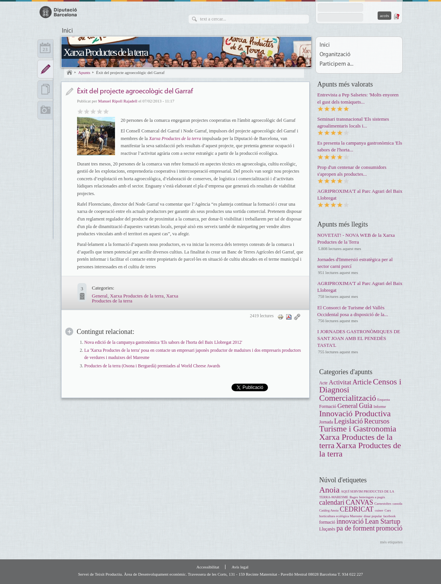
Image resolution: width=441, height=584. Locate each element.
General (99, 296)
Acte (323, 383)
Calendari (45, 48)
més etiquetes (391, 542)
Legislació (348, 421)
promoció (389, 528)
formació (327, 522)
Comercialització (347, 398)
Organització (335, 55)
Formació (327, 406)
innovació (350, 521)
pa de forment (355, 528)
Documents (45, 89)
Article (362, 382)
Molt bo (99, 111)
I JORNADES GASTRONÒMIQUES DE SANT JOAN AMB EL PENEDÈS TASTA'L (358, 338)
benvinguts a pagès (372, 497)
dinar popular (373, 516)
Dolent (80, 111)
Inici (67, 31)
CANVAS (359, 502)
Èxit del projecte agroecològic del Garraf (130, 72)
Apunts (84, 72)
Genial (106, 111)
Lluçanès (327, 529)
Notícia (69, 92)
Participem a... (336, 64)
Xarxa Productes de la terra (105, 52)
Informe (379, 407)
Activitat (340, 382)
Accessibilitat (207, 567)
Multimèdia (45, 110)
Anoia (329, 489)
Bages (354, 497)
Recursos (376, 421)
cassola (397, 503)
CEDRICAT (356, 509)
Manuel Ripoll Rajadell (117, 101)
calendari (332, 502)
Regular (86, 111)
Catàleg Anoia (329, 510)
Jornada (326, 422)
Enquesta (383, 399)
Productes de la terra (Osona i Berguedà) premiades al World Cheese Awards (152, 366)
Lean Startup (382, 521)
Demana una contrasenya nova (396, 16)
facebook (389, 516)
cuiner (379, 510)
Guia (365, 405)
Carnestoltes (383, 503)
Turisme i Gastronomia (357, 428)
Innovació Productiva (355, 413)
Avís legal (240, 567)
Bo (93, 111)
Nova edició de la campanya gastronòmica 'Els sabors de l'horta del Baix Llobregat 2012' (163, 342)
